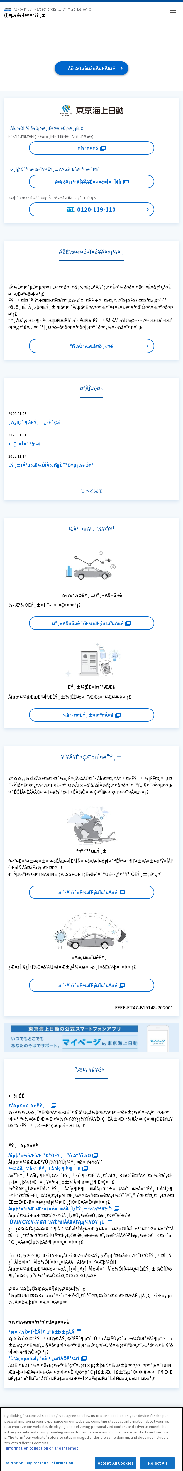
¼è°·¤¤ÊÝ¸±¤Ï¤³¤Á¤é (91, 715)
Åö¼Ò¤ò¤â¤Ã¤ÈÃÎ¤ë (91, 68)
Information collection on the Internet (42, 1452)
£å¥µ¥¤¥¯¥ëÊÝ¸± (32, 1105)
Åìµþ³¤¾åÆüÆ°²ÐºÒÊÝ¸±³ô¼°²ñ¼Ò (53, 1155)
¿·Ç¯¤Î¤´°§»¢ (24, 443)
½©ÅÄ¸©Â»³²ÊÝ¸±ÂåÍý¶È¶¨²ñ (48, 1168)
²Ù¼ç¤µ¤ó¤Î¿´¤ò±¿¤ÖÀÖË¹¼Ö (47, 1358)
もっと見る (91, 490)
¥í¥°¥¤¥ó (91, 148)
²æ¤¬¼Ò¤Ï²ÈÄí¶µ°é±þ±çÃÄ (44, 1331)
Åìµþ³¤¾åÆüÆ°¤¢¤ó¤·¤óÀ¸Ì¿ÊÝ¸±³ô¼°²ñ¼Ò (63, 1208)
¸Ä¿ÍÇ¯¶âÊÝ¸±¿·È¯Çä (34, 422)
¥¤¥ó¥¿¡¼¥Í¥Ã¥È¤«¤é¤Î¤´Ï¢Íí (91, 181)
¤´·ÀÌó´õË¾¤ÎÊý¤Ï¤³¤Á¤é (91, 892)
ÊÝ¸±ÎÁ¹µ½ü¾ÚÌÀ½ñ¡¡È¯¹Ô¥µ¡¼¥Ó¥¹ (51, 465)
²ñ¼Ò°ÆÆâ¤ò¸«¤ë (91, 346)
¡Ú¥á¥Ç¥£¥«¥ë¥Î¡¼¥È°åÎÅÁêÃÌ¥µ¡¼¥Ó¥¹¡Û (60, 1222)
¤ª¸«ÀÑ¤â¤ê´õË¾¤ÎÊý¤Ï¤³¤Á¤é (91, 623)
